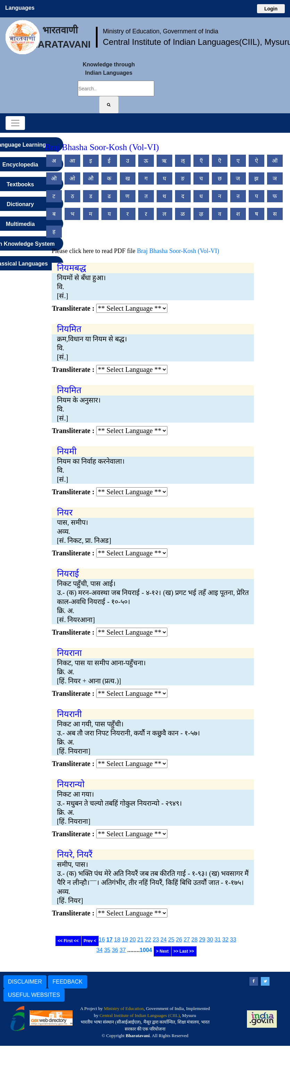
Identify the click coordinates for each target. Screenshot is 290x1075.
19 (125, 940)
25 (171, 940)
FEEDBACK (67, 982)
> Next (162, 951)
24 (163, 940)
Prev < (90, 940)
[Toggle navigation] (15, 123)
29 (202, 940)
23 (156, 940)
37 (122, 950)
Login (270, 8)
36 (115, 950)
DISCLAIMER (25, 982)
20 (133, 940)
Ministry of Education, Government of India (160, 31)
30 (210, 940)
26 (179, 940)
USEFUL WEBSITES (34, 995)
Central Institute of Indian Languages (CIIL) (139, 1015)
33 (233, 940)
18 (117, 940)
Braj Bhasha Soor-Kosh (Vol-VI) (178, 250)
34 (100, 950)
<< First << (68, 940)
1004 (146, 950)
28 (194, 940)
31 (218, 940)
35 (107, 950)
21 (140, 940)
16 (102, 940)
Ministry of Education (124, 1008)
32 (225, 940)
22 (148, 940)
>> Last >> (184, 951)
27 (187, 940)
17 (109, 940)
